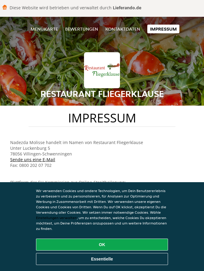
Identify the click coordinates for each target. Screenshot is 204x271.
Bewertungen (81, 29)
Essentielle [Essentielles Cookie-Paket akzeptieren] (102, 259)
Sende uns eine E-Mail (32, 159)
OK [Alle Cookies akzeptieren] (102, 244)
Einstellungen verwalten (56, 217)
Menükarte (44, 29)
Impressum (163, 29)
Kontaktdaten (122, 29)
